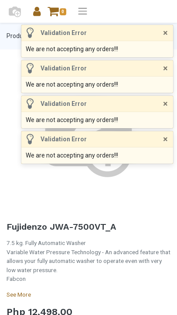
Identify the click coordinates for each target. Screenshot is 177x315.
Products (19, 35)
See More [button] (19, 294)
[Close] (165, 32)
